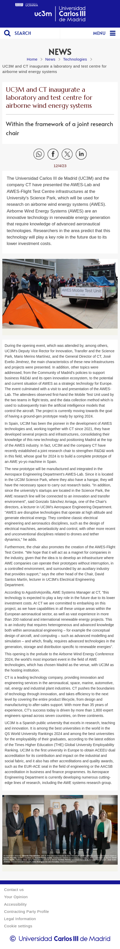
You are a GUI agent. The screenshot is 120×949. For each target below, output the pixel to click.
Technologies (75, 59)
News (50, 59)
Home (32, 59)
